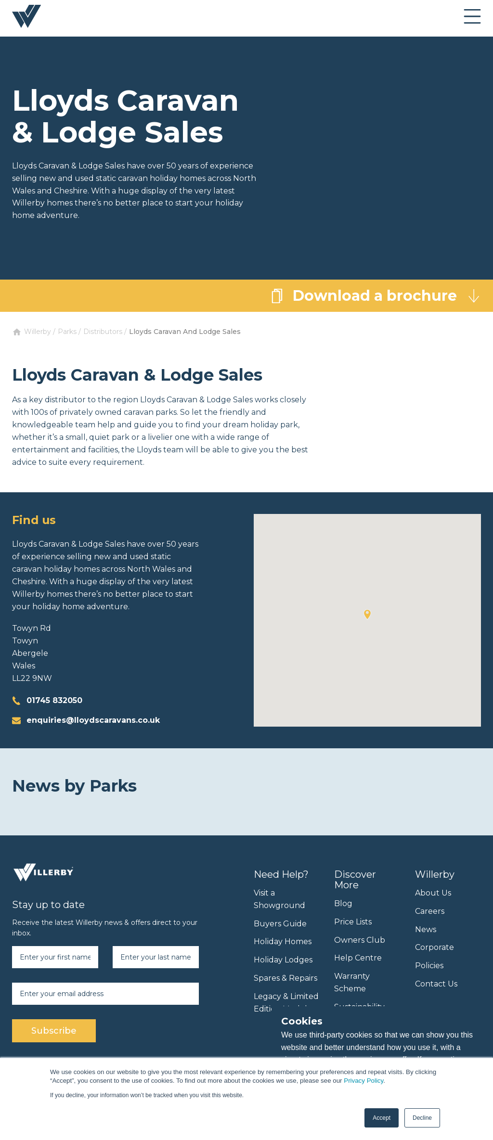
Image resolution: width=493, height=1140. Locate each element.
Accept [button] (381, 1117)
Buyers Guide (280, 923)
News (425, 929)
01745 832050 (54, 700)
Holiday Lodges (283, 959)
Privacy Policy (363, 1080)
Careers (429, 911)
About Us (433, 892)
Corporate (434, 947)
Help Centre (358, 957)
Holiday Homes (282, 941)
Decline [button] (422, 1117)
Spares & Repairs (285, 978)
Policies (429, 965)
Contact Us (436, 983)
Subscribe (54, 1030)
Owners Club (359, 940)
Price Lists (353, 921)
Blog (343, 903)
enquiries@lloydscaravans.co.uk (93, 720)
